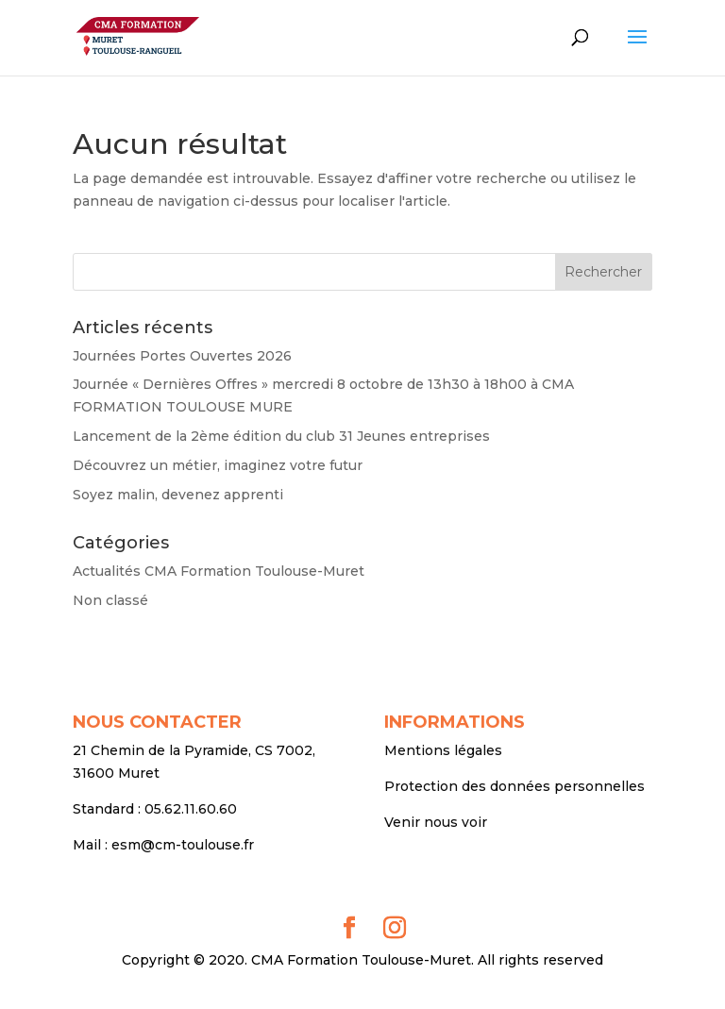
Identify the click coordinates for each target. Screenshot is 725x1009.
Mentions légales (443, 750)
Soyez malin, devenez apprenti (178, 494)
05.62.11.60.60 (190, 808)
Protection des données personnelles (514, 786)
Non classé (110, 600)
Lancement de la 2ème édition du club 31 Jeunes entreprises (281, 436)
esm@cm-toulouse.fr (182, 844)
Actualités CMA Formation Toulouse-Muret (218, 571)
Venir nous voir (435, 822)
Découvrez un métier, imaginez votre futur (217, 465)
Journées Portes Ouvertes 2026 (182, 355)
